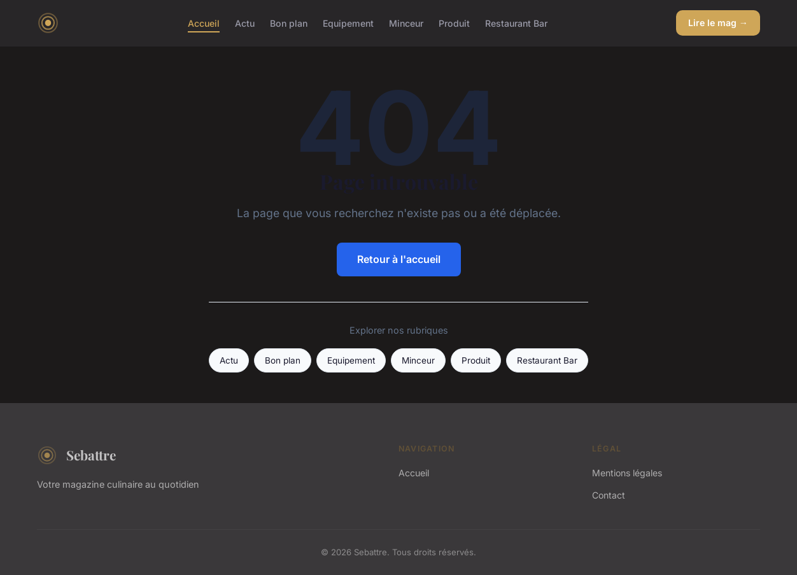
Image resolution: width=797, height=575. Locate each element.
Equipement (348, 22)
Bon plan (288, 22)
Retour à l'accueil (399, 259)
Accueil (204, 22)
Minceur (406, 22)
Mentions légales (627, 472)
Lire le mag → (718, 22)
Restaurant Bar (516, 22)
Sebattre (76, 455)
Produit (454, 22)
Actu (245, 22)
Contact (608, 495)
